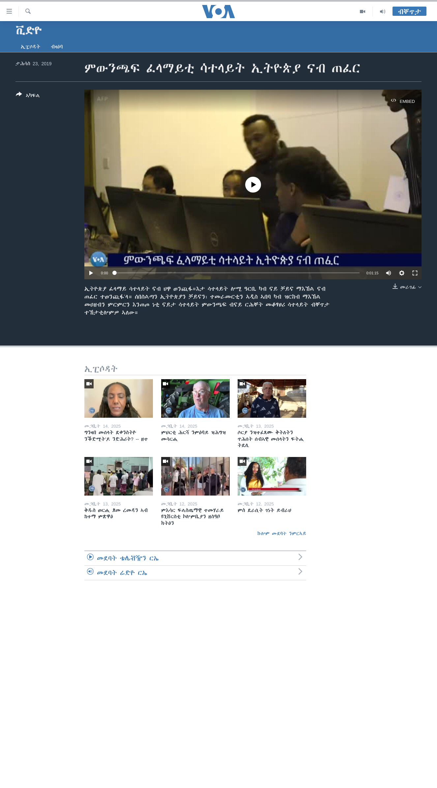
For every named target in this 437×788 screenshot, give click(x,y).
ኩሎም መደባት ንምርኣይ (281, 533)
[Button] (28, 96)
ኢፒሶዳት (30, 47)
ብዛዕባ (57, 47)
